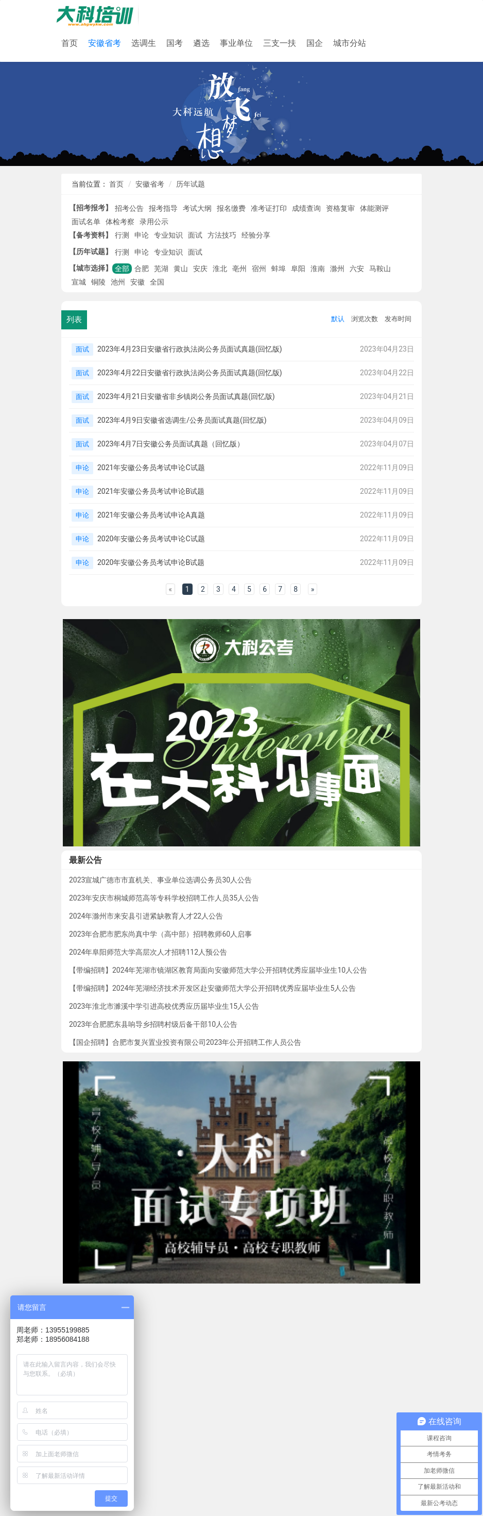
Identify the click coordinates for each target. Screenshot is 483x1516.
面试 (195, 235)
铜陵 (98, 282)
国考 (174, 43)
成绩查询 (306, 208)
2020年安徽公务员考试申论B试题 (150, 562)
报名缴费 (231, 208)
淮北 (220, 268)
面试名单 (86, 222)
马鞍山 (380, 268)
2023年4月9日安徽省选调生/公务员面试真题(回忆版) (182, 420)
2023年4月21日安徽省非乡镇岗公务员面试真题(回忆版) (186, 396)
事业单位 (236, 43)
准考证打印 (269, 208)
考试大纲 (197, 208)
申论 (141, 235)
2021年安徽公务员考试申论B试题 (150, 491)
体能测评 (374, 208)
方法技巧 (222, 235)
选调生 (143, 43)
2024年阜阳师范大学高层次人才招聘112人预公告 (148, 952)
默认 (337, 319)
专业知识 (168, 235)
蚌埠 (278, 268)
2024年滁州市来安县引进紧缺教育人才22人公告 (146, 916)
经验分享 (256, 235)
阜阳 (298, 268)
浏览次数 (364, 319)
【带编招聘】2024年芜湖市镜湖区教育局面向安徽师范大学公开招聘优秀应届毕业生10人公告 (218, 970)
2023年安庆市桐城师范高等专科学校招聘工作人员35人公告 (164, 898)
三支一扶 (279, 43)
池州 (118, 282)
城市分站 (349, 43)
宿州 (259, 268)
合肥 (141, 268)
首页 (69, 43)
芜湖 (161, 268)
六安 (357, 268)
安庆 (200, 268)
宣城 (79, 282)
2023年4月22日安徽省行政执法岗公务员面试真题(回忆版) (189, 373)
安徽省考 (104, 43)
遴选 (201, 43)
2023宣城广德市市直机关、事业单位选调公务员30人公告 (160, 880)
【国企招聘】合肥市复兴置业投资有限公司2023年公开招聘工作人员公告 (185, 1042)
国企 (314, 43)
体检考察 (120, 222)
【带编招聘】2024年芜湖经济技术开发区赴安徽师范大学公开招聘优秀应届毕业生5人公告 (212, 988)
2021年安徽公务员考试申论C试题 (151, 467)
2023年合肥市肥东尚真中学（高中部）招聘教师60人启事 (160, 934)
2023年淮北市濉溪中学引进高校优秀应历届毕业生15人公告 (164, 1006)
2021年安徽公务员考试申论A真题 (151, 515)
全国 (157, 282)
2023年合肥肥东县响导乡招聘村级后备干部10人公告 (153, 1024)
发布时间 (398, 319)
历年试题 (190, 184)
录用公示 (154, 222)
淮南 (317, 268)
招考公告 (129, 208)
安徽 (137, 282)
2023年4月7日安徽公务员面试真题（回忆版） (170, 444)
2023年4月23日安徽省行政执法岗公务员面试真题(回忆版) (189, 349)
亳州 (239, 268)
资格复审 (340, 208)
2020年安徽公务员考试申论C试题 (151, 539)
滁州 (337, 268)
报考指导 (163, 208)
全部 (122, 268)
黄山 (181, 268)
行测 (122, 235)
